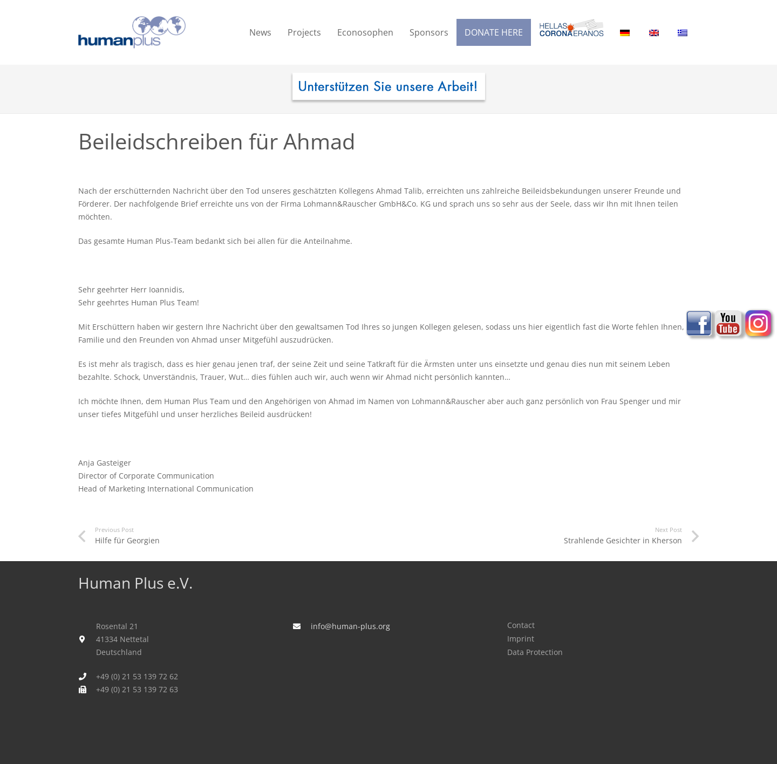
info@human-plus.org (350, 626)
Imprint (520, 638)
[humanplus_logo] (132, 32)
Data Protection (535, 652)
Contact (521, 625)
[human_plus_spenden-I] (388, 89)
